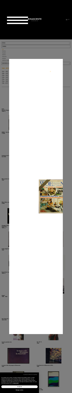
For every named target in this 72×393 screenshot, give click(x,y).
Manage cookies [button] (19, 390)
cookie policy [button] (16, 383)
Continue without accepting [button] (30, 374)
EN (66, 19)
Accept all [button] (19, 386)
